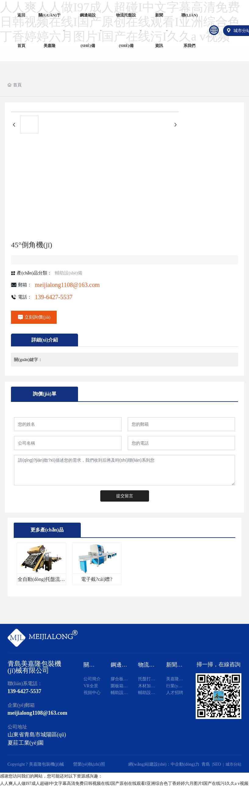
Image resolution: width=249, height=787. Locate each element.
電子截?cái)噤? (96, 579)
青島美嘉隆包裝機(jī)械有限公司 (34, 667)
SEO (217, 764)
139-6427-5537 (53, 297)
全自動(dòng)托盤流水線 (41, 582)
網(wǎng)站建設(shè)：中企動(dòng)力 (164, 764)
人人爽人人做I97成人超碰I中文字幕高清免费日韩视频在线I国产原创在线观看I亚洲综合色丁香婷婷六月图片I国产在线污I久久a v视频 (124, 783)
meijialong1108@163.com (67, 284)
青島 (205, 764)
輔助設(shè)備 (68, 272)
